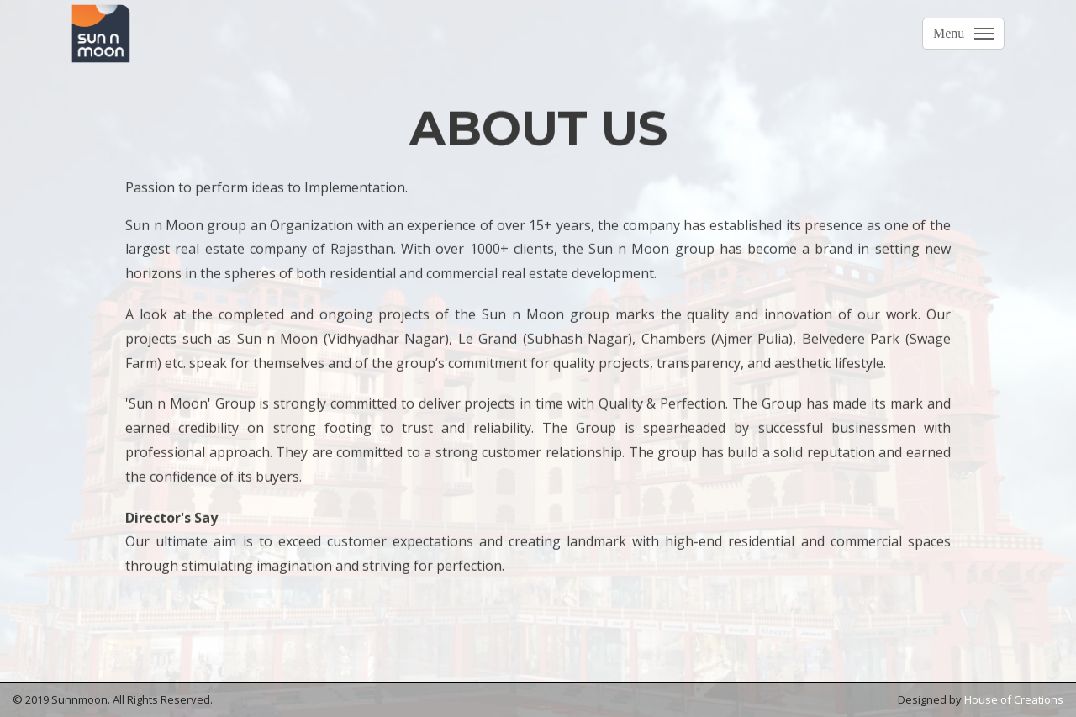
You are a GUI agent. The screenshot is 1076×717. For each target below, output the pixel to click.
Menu (948, 33)
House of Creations (1013, 699)
